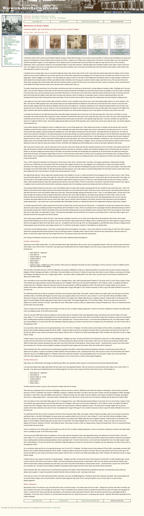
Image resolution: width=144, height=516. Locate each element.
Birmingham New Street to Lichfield (43, 16)
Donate (107, 12)
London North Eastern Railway (11, 41)
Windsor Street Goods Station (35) (90, 21)
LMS (7, 12)
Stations (29, 12)
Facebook (117, 12)
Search (127, 12)
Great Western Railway (10, 40)
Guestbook (52, 12)
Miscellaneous (12, 34)
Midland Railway (8, 43)
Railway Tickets (8, 63)
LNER (17, 12)
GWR (12, 12)
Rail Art (6, 61)
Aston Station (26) (37, 21)
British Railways (8, 38)
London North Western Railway (12, 42)
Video (45, 12)
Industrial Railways (9, 58)
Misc (22, 12)
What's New (37, 12)
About (60, 12)
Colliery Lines (7, 59)
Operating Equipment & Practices (12, 64)
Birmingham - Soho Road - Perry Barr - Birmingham (49, 18)
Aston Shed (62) (64, 21)
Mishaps (6, 60)
